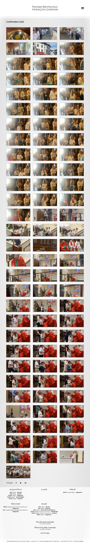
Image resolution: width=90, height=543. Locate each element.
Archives (45, 533)
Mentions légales (78, 541)
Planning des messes (45, 528)
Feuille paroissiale (45, 523)
